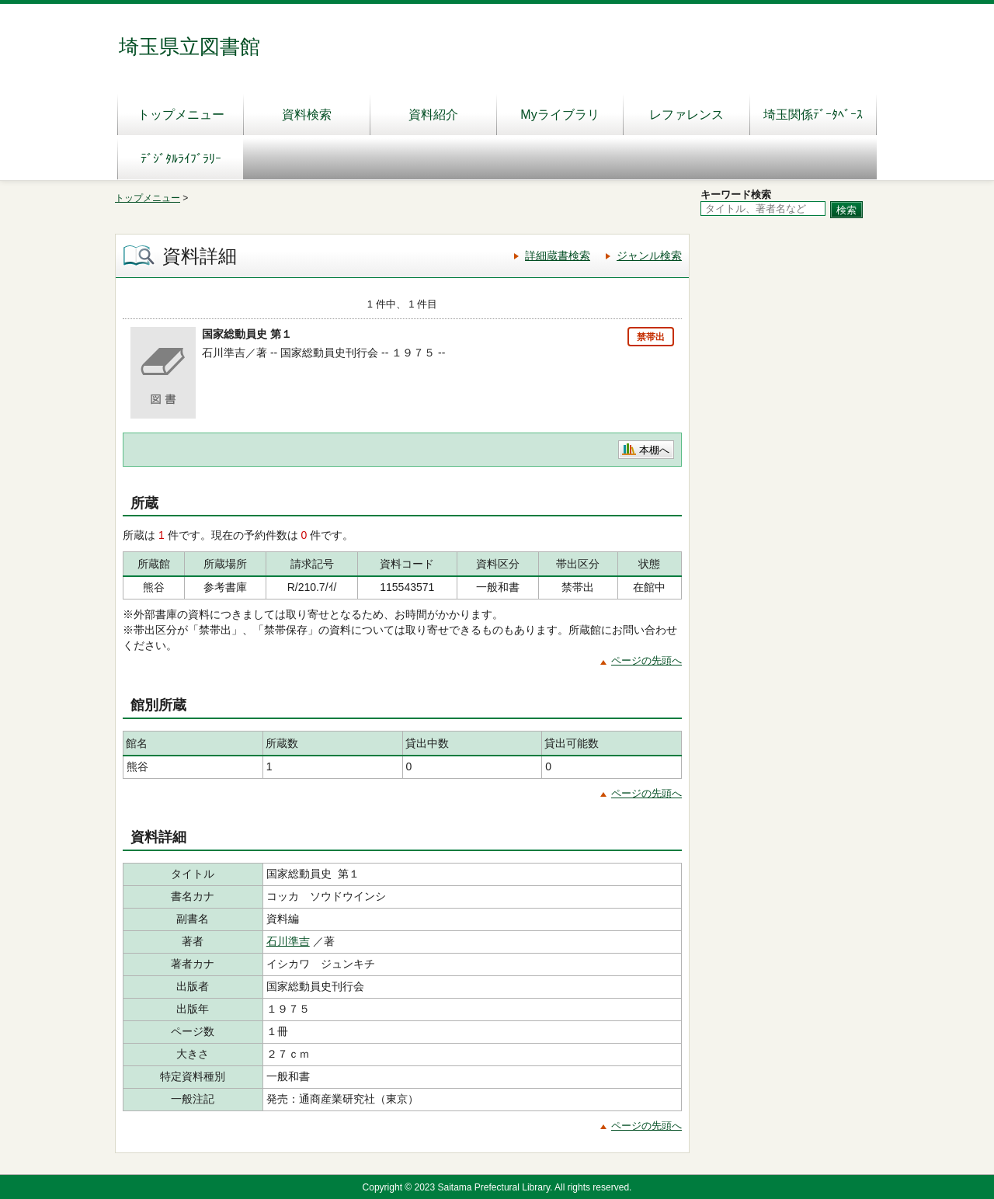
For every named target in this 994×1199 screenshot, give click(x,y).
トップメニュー (180, 114)
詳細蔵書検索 (557, 255)
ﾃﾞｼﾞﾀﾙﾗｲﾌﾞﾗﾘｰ (181, 158)
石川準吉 (288, 941)
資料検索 (307, 114)
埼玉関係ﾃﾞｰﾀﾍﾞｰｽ (813, 114)
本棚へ (654, 450)
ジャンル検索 (649, 255)
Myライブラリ (559, 114)
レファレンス (686, 114)
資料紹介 (433, 114)
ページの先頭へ (646, 660)
